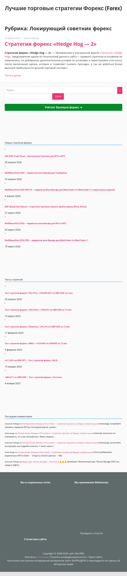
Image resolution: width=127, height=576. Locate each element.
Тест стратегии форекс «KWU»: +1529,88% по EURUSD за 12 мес (36, 343)
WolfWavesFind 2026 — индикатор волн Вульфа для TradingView (36, 173)
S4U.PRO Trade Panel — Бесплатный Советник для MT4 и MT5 (35, 156)
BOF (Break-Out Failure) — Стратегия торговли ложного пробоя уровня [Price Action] (46, 206)
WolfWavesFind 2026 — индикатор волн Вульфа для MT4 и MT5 (35, 223)
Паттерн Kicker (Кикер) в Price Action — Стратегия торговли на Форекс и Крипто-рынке (60, 424)
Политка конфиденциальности (68, 557)
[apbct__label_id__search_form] (28, 96)
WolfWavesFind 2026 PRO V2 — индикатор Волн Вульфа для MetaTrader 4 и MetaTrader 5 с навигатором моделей (60, 190)
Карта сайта (95, 557)
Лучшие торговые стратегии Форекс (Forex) (63, 8)
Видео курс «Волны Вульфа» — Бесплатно (40, 462)
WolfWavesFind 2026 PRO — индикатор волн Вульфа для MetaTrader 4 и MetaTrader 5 (46, 240)
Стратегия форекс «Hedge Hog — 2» (51, 43)
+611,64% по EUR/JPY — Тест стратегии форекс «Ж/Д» (31, 360)
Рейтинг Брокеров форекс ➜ (63, 107)
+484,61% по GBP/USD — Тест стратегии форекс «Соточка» (33, 377)
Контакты (30, 557)
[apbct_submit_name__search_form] (58, 96)
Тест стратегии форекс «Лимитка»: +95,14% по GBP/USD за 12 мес (37, 326)
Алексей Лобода (31, 38)
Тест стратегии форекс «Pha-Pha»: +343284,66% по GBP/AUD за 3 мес (39, 293)
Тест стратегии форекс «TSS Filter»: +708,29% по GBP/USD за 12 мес (38, 310)
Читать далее (13, 75)
